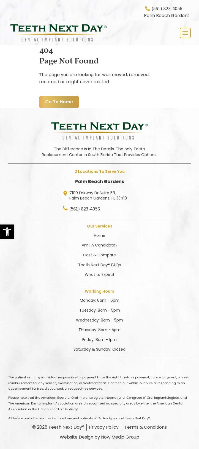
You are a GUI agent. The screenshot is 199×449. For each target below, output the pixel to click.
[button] (7, 231)
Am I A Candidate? (100, 245)
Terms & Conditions (145, 427)
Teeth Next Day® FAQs (99, 265)
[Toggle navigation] (185, 33)
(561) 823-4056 (167, 8)
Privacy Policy (104, 427)
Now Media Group (120, 437)
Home (99, 235)
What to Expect (100, 274)
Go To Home (59, 102)
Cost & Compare (99, 255)
